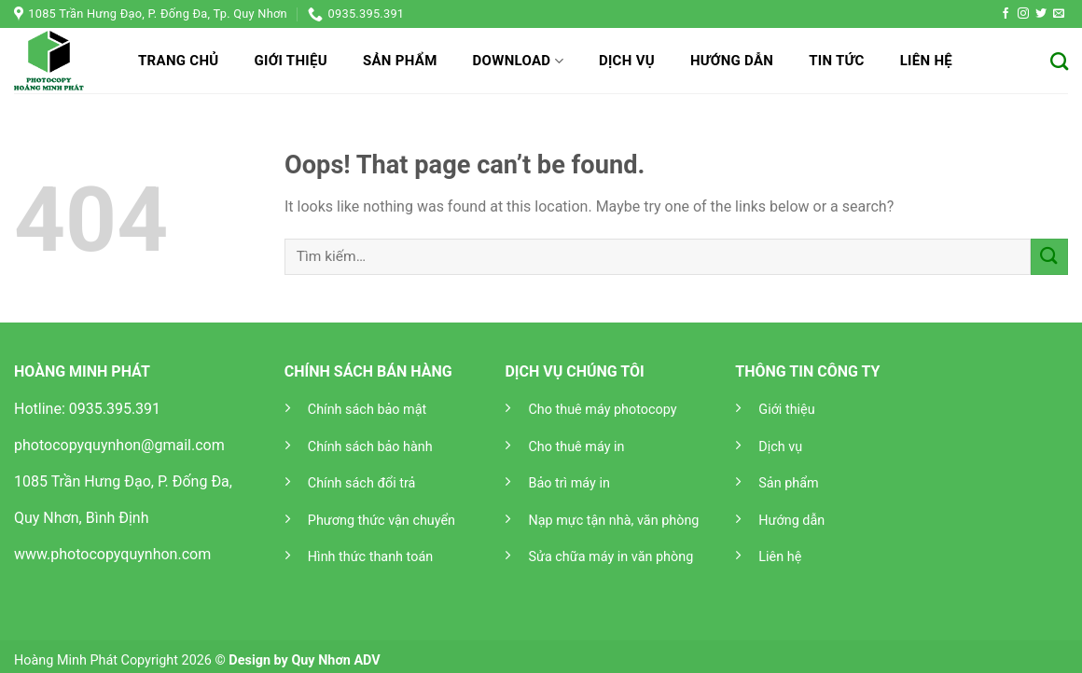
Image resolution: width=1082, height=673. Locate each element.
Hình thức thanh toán (370, 557)
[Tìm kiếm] (1059, 61)
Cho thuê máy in (576, 447)
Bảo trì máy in (568, 483)
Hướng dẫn (731, 60)
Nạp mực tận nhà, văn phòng (613, 521)
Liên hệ (926, 60)
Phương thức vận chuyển (381, 521)
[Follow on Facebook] (1005, 14)
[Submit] (1049, 257)
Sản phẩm (400, 60)
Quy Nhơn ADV (335, 660)
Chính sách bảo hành (370, 447)
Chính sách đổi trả (362, 483)
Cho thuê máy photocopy (602, 410)
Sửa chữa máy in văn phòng (610, 557)
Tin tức (837, 60)
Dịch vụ (627, 60)
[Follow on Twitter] (1041, 14)
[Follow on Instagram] (1023, 14)
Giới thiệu (290, 60)
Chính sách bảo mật (367, 410)
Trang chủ (178, 60)
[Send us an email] (1058, 14)
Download (518, 61)
